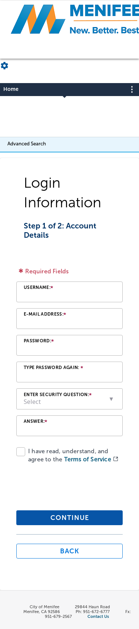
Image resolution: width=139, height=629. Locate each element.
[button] (112, 399)
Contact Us (98, 616)
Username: (38, 288)
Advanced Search (26, 143)
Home (11, 89)
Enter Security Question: (58, 395)
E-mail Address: (45, 315)
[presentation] (67, 485)
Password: (39, 341)
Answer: (35, 422)
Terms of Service (88, 459)
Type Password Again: (53, 368)
